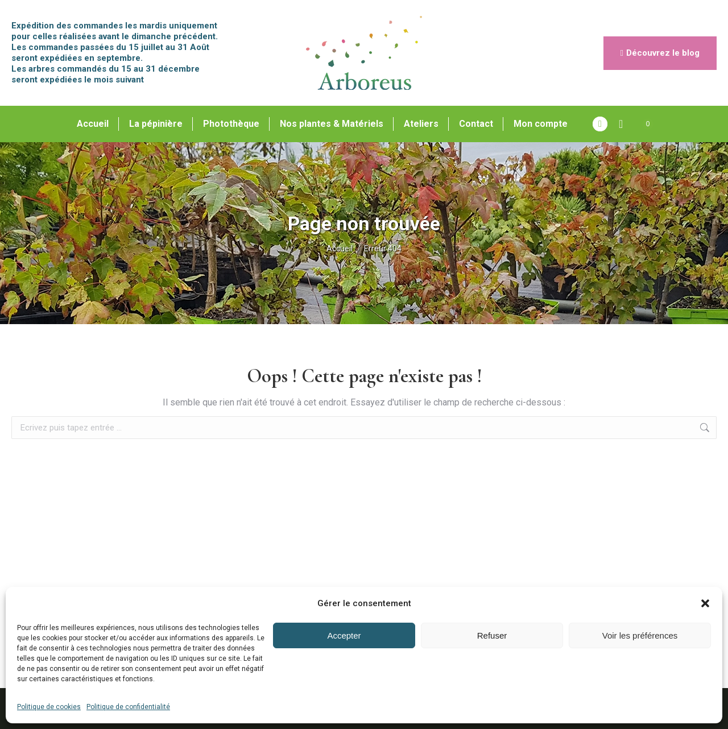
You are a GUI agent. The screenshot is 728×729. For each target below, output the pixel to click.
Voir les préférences (640, 635)
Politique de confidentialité (128, 707)
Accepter (344, 635)
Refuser (492, 635)
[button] (705, 603)
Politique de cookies (49, 707)
